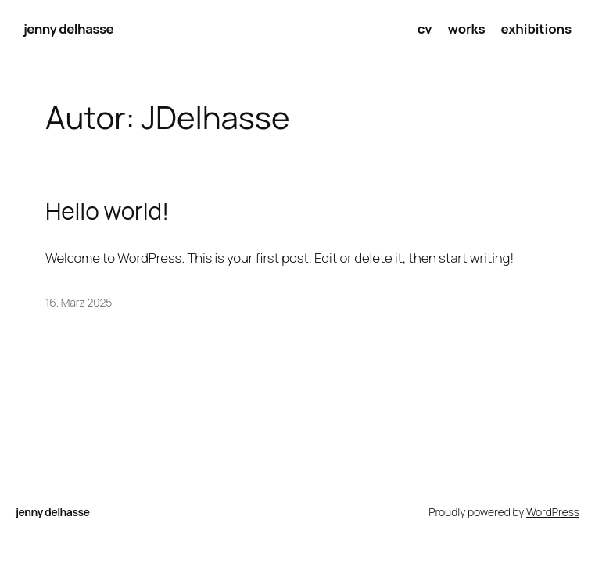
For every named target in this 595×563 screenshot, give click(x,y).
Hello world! (107, 211)
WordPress (552, 511)
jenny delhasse (68, 29)
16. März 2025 (78, 302)
